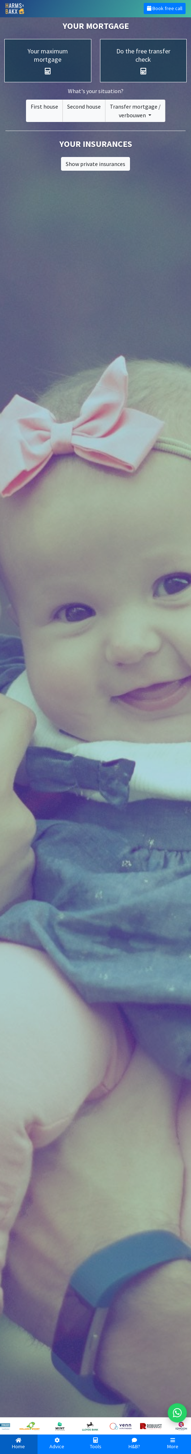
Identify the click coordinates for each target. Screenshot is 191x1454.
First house (44, 106)
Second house (84, 106)
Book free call (164, 8)
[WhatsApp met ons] (177, 1412)
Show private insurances (95, 163)
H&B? (134, 1444)
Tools (95, 1444)
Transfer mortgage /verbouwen (135, 111)
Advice (57, 1444)
